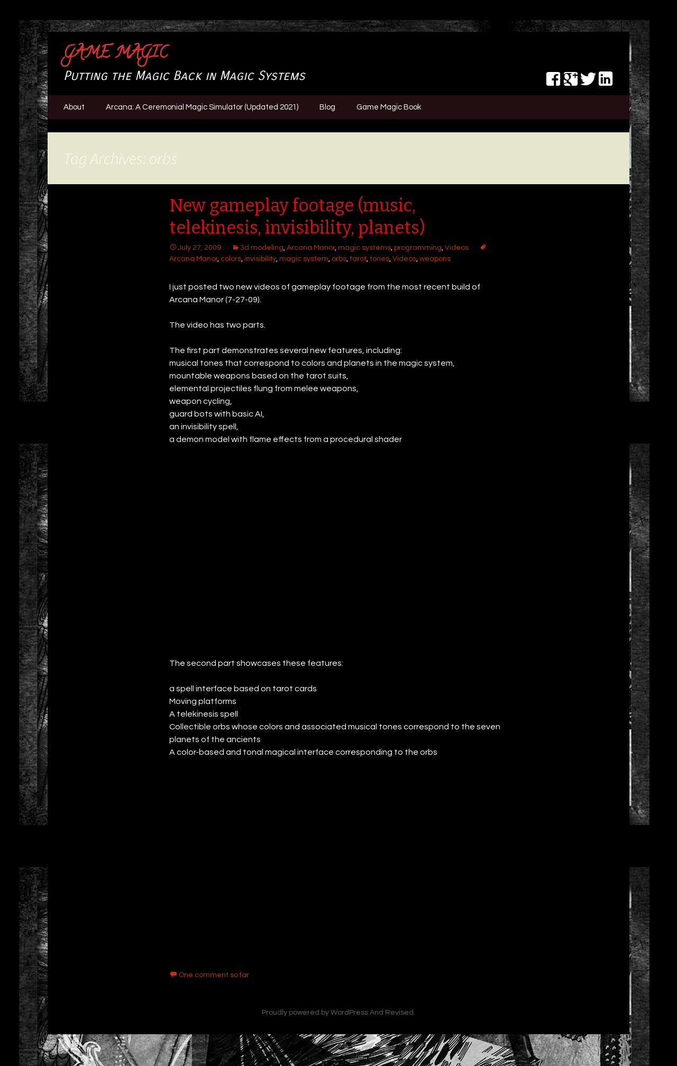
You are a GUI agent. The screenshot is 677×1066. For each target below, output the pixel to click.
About (74, 107)
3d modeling (261, 247)
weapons (435, 259)
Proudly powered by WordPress (315, 1012)
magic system (303, 259)
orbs (339, 259)
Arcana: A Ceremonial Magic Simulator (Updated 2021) (202, 107)
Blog (327, 107)
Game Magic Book (388, 107)
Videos (457, 247)
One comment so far (214, 975)
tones (379, 259)
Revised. (400, 1012)
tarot (358, 259)
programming (418, 247)
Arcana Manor (311, 247)
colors (231, 259)
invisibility (260, 259)
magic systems (364, 247)
